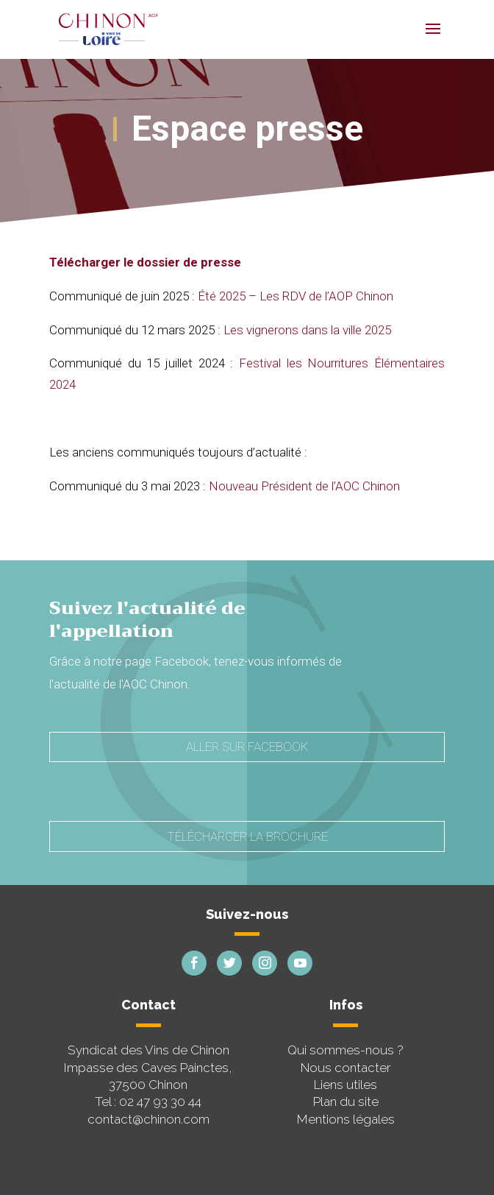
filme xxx (141, 519)
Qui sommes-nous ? (345, 1050)
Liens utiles (345, 1084)
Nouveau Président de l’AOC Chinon (304, 486)
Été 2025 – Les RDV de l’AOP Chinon (295, 296)
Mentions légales (346, 1119)
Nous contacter (346, 1067)
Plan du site (346, 1101)
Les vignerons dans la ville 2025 (307, 329)
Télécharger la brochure (247, 836)
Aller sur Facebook (247, 746)
